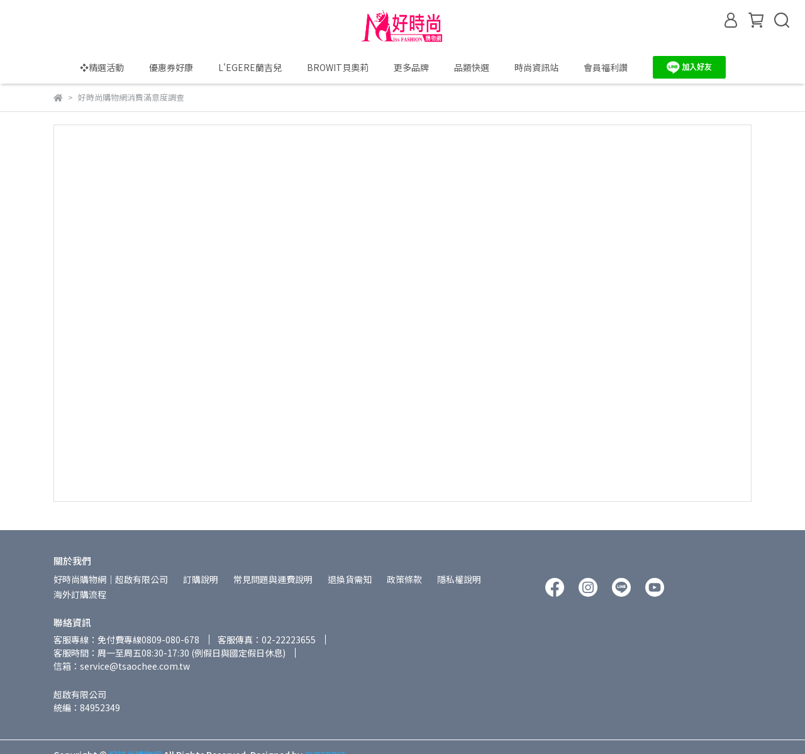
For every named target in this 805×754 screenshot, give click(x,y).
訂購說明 (200, 579)
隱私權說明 (459, 579)
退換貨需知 (350, 579)
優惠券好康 (171, 67)
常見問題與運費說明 (273, 579)
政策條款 (404, 579)
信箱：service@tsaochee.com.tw (121, 666)
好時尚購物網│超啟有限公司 (110, 579)
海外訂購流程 (79, 594)
